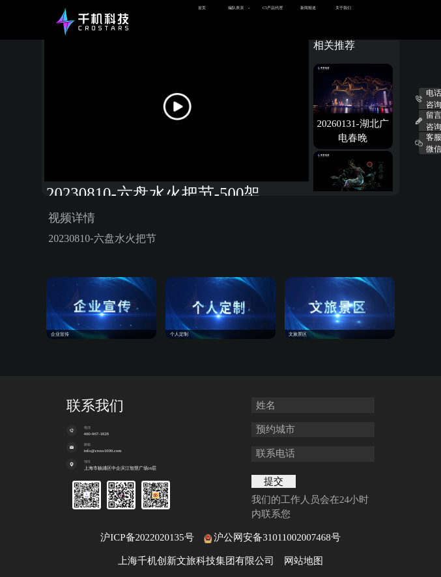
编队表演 (236, 8)
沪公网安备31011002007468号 (277, 537)
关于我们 (343, 8)
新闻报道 (308, 8)
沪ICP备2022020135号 (146, 537)
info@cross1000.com (103, 450)
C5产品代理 (273, 8)
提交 (273, 481)
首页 (202, 8)
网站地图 (303, 561)
